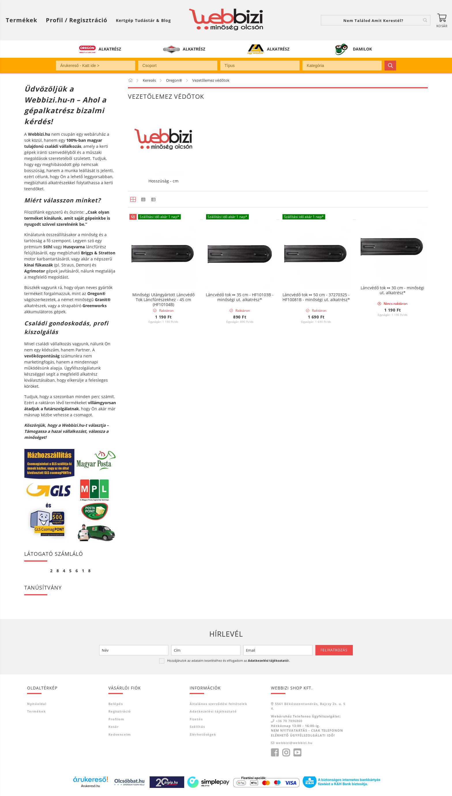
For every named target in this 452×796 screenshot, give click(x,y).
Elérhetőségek (203, 734)
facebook (274, 752)
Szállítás (197, 726)
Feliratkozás (334, 650)
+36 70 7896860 (289, 721)
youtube (297, 752)
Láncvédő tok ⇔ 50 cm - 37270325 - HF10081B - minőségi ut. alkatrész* (316, 298)
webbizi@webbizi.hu (294, 743)
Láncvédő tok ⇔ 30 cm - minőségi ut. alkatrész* (392, 291)
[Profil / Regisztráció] (77, 20)
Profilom (116, 719)
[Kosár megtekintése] (442, 20)
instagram (286, 752)
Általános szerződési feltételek (218, 704)
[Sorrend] (396, 348)
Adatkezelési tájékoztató (213, 711)
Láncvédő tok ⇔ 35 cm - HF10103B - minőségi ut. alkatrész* (240, 298)
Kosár (113, 726)
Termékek (36, 711)
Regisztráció (119, 711)
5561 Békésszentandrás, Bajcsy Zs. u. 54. (308, 706)
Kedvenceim (119, 734)
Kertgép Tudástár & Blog (143, 20)
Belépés (115, 704)
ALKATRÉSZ (110, 49)
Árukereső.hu (90, 786)
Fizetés (196, 719)
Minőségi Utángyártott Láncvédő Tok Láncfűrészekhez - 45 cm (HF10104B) (163, 300)
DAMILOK (362, 49)
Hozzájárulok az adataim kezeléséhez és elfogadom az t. (228, 660)
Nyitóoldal (36, 704)
